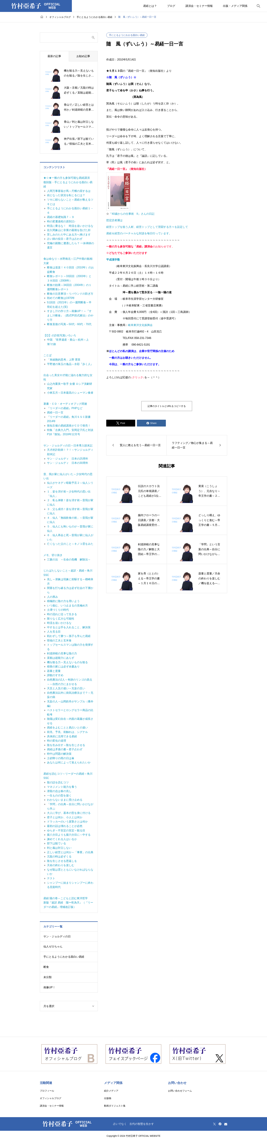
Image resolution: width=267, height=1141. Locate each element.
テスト (51, 878)
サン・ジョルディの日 (57, 936)
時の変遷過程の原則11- (61, 221)
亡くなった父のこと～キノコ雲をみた (70, 543)
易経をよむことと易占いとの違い (67, 727)
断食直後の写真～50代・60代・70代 (69, 324)
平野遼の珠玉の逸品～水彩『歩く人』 (70, 364)
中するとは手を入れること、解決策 (69, 627)
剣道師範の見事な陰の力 (62, 653)
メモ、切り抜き (52, 555)
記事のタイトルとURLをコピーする (167, 406)
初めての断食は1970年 (61, 297)
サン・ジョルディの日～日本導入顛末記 (67, 445)
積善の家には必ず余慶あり (63, 666)
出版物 (107, 1098)
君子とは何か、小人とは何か (64, 817)
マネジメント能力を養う (62, 786)
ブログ (171, 5)
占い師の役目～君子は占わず (64, 238)
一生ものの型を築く (59, 795)
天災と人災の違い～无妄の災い (66, 688)
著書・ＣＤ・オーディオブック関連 (65, 403)
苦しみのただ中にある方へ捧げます (69, 234)
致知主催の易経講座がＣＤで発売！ (69, 425)
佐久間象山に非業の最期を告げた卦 (69, 230)
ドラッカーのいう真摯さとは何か (67, 821)
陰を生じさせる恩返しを (62, 860)
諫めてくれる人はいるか (62, 839)
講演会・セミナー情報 (199, 5)
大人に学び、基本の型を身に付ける (69, 812)
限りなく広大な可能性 (60, 618)
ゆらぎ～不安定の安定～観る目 (66, 830)
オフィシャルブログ (50, 1098)
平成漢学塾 (113, 259)
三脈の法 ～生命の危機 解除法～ (69, 559)
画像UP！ (49, 987)
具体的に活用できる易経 (62, 736)
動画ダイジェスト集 (114, 1105)
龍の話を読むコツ (58, 782)
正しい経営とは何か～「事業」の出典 (70, 852)
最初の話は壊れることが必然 (64, 826)
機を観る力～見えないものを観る (67, 662)
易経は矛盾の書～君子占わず (64, 749)
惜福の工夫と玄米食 (59, 640)
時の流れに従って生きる (62, 614)
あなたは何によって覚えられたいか (69, 762)
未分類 (47, 977)
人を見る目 (54, 631)
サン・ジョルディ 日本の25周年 (67, 458)
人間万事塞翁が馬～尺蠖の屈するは (69, 190)
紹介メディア (111, 1090)
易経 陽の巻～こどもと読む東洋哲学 (65, 898)
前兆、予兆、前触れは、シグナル (67, 732)
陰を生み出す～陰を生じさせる (66, 745)
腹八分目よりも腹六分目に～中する (69, 834)
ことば (47, 355)
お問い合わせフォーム (180, 1090)
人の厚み (52, 596)
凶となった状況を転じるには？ (66, 195)
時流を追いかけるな (59, 622)
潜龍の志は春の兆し (59, 791)
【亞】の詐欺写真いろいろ (59, 335)
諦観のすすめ (55, 675)
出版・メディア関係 (235, 5)
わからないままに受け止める (64, 799)
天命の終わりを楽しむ (60, 865)
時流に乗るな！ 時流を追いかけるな (70, 225)
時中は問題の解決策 (59, 753)
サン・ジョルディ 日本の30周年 (67, 462)
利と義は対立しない (59, 847)
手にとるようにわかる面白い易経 (127, 35)
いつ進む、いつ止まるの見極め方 (67, 605)
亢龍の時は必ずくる (59, 856)
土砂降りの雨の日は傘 (60, 758)
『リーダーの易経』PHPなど (65, 408)
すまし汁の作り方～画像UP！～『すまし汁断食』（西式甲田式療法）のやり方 (70, 315)
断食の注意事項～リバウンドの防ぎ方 (70, 293)
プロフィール (47, 1090)
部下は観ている (56, 843)
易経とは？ (150, 5)
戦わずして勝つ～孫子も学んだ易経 (69, 636)
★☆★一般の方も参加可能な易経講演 (66, 177)
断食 (46, 966)
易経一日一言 (55, 412)
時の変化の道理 (56, 740)
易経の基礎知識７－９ (60, 217)
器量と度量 (54, 671)
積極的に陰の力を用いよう (63, 601)
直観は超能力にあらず (60, 657)
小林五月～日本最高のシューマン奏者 (70, 392)
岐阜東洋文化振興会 (140, 325)
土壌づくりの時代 (58, 609)
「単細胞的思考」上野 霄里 (63, 359)
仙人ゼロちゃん (52, 946)
